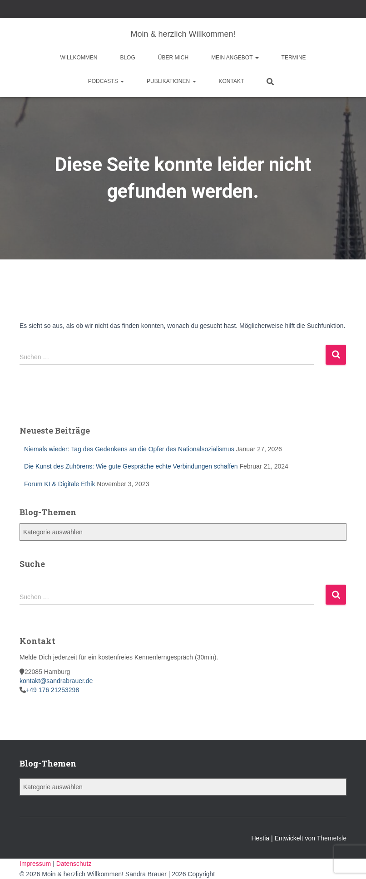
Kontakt (231, 81)
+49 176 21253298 (52, 689)
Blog (127, 57)
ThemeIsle (331, 838)
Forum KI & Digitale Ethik (59, 484)
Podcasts (106, 81)
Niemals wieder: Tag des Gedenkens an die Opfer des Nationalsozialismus (129, 449)
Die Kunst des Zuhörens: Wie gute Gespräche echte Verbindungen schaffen (131, 466)
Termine (294, 57)
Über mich (173, 57)
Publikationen (171, 81)
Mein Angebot (234, 57)
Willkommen (78, 57)
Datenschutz (74, 863)
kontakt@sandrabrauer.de (56, 680)
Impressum (36, 863)
